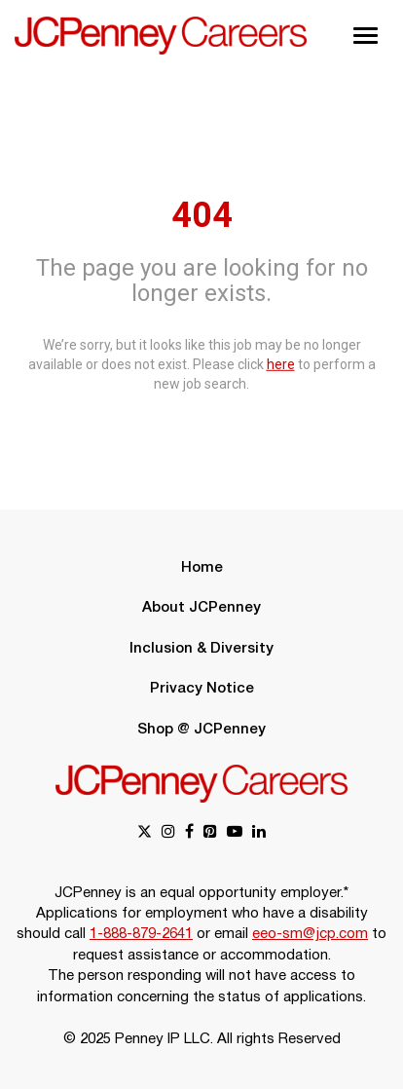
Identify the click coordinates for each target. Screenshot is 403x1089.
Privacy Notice (202, 688)
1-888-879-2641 (141, 934)
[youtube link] (234, 833)
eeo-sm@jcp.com (310, 934)
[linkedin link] (259, 833)
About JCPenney (201, 608)
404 (202, 215)
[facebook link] (189, 833)
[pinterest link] (210, 833)
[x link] (144, 833)
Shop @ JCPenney (201, 729)
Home (202, 568)
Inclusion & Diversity (201, 649)
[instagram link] (168, 833)
